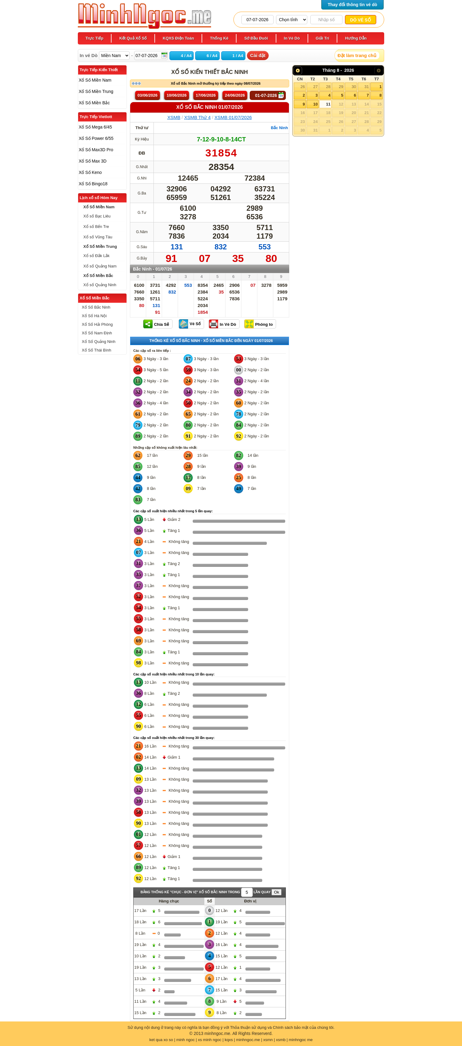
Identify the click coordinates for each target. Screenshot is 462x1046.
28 (328, 86)
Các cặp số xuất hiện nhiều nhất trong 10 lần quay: (173, 674)
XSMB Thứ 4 (197, 117)
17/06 (206, 95)
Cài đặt (258, 55)
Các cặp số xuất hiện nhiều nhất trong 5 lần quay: (173, 511)
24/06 (235, 95)
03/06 (147, 95)
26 (303, 86)
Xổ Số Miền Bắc (94, 298)
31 (366, 86)
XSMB (173, 117)
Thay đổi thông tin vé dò (352, 4)
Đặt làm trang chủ (357, 55)
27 (315, 86)
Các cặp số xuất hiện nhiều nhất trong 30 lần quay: (173, 738)
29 (341, 86)
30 (354, 86)
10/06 (177, 95)
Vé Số (195, 323)
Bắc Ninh (279, 127)
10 (315, 104)
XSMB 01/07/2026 (233, 117)
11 (328, 104)
